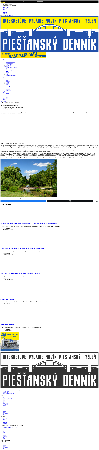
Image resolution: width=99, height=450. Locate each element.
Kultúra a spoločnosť (7, 66)
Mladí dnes (5, 95)
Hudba (7, 71)
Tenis (7, 84)
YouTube (5, 420)
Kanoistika (8, 89)
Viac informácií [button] (40, 1)
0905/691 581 (6, 392)
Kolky (7, 85)
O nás (4, 409)
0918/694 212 (6, 391)
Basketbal (8, 81)
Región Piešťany (9, 64)
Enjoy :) (16, 427)
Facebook (5, 418)
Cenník (4, 411)
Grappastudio (10, 427)
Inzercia (4, 99)
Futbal (7, 78)
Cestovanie (5, 98)
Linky (4, 412)
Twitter (4, 419)
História (4, 91)
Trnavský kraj (8, 65)
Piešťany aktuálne (9, 63)
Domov (4, 59)
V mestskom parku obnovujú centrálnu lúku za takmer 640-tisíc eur (22, 248)
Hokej (7, 80)
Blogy (4, 92)
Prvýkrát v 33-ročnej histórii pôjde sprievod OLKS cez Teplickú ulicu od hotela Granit (29, 223)
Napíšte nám (5, 413)
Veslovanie (8, 88)
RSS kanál (5, 423)
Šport (4, 77)
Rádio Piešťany (9, 69)
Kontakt (4, 414)
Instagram (5, 422)
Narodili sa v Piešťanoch (11, 75)
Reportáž (7, 73)
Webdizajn (5, 427)
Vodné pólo (8, 86)
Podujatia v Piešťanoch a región (12, 67)
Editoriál (7, 93)
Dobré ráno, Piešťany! (10, 62)
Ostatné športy (8, 90)
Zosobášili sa (8, 76)
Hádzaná (7, 82)
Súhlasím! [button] (3, 2)
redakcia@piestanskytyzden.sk (9, 393)
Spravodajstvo (6, 60)
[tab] (4, 431)
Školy (7, 97)
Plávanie (7, 83)
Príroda (7, 72)
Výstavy (7, 68)
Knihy (7, 74)
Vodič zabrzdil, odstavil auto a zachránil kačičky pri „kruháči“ (21, 273)
